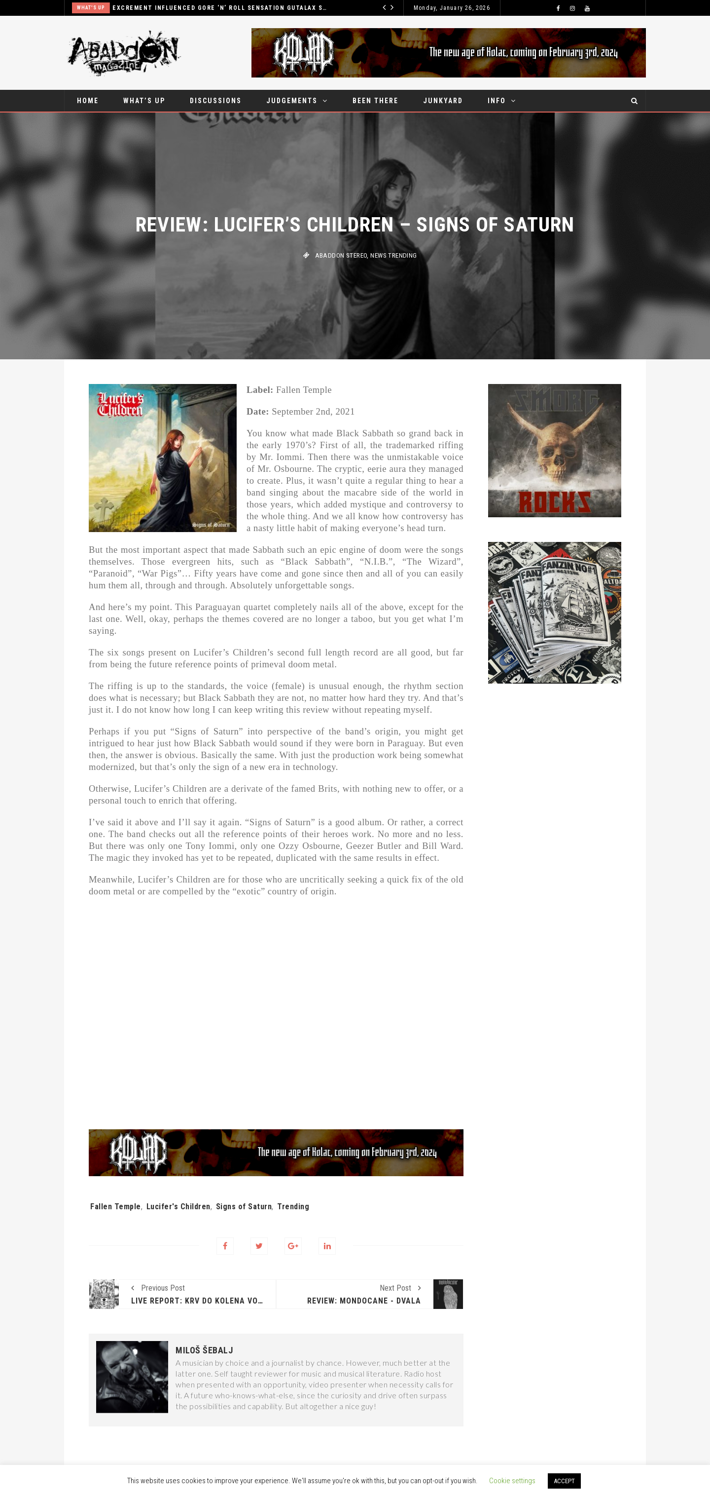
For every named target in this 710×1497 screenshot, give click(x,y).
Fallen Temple (115, 1206)
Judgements (292, 101)
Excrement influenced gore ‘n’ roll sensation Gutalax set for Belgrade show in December (220, 7)
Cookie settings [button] (512, 1480)
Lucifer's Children (178, 1206)
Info (497, 101)
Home (88, 101)
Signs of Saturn (244, 1206)
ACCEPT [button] (564, 1481)
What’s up (144, 101)
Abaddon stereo (341, 255)
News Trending (393, 255)
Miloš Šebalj (204, 1350)
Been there (375, 101)
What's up (91, 7)
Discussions (216, 101)
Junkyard (443, 101)
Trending (293, 1206)
